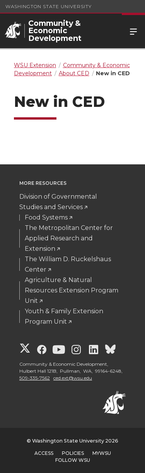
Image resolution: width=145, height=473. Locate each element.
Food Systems (46, 217)
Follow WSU (72, 460)
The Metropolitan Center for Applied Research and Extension (69, 238)
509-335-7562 (34, 378)
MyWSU (101, 453)
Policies (73, 453)
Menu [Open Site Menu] (133, 31)
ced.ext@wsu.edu (72, 378)
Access (43, 453)
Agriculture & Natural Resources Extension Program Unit (71, 290)
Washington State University (48, 6)
